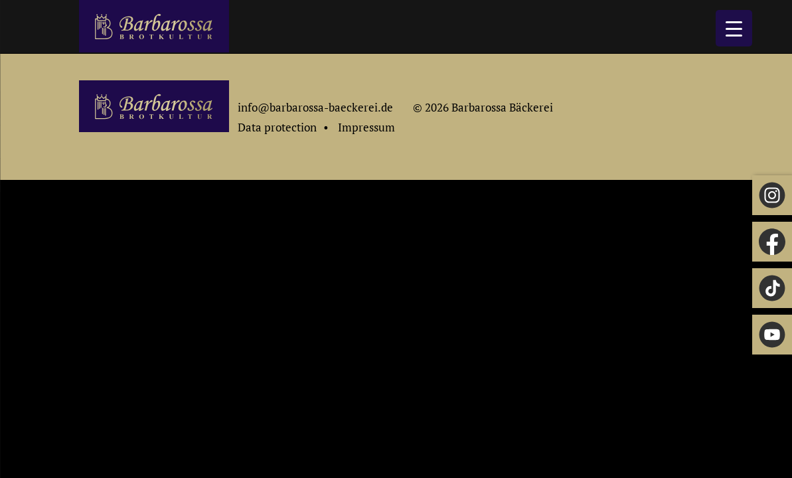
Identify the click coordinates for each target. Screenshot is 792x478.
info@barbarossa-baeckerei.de (315, 107)
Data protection (277, 127)
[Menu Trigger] (734, 28)
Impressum (366, 127)
